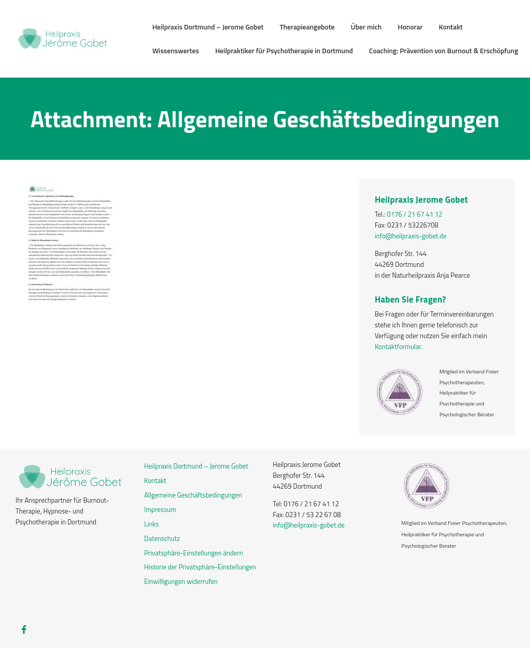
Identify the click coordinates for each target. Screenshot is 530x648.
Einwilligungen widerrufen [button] (181, 581)
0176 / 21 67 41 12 (415, 214)
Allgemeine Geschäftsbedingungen (193, 495)
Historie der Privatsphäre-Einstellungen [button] (200, 567)
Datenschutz (162, 538)
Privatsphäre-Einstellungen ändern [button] (193, 553)
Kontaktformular (398, 346)
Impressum (160, 509)
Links (151, 524)
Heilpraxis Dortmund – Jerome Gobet (196, 466)
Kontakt (155, 480)
